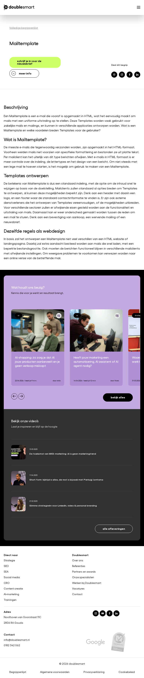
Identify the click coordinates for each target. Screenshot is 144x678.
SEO (6, 566)
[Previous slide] (14, 396)
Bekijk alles (118, 397)
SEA (6, 571)
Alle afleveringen (114, 528)
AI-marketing (11, 594)
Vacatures (78, 588)
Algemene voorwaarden (54, 672)
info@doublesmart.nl (17, 639)
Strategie (9, 560)
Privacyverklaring (94, 672)
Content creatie (13, 588)
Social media (12, 577)
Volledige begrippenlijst (23, 27)
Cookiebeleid (127, 672)
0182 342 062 (12, 645)
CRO (7, 583)
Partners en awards (84, 571)
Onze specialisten (83, 577)
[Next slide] (21, 396)
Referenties (78, 566)
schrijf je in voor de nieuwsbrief (29, 62)
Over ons (77, 560)
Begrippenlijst (17, 672)
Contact (77, 594)
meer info (25, 73)
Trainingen (10, 600)
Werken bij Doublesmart (86, 583)
